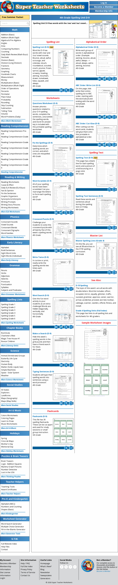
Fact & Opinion (7, 190)
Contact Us (25, 575)
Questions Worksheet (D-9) (45, 103)
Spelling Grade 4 (8, 313)
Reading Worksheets (10, 182)
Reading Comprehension (12, 172)
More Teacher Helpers (11, 493)
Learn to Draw (7, 421)
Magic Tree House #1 (10, 338)
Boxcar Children (8, 341)
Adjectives (5, 276)
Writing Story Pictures (10, 204)
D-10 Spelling (82, 285)
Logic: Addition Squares (11, 464)
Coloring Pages (7, 418)
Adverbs (4, 278)
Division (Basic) (7, 60)
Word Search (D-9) (41, 295)
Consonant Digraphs (10, 230)
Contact (4, 549)
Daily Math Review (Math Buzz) (14, 54)
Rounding (5, 102)
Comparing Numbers (10, 49)
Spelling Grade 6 (8, 318)
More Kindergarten (9, 513)
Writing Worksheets (10, 207)
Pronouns (5, 281)
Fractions (5, 66)
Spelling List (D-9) (41, 47)
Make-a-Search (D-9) (42, 333)
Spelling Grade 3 (8, 310)
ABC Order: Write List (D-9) (88, 85)
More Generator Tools (10, 533)
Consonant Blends (9, 227)
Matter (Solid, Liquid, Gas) (12, 367)
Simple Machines (8, 370)
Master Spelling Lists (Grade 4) (90, 240)
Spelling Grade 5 (8, 315)
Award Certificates (9, 489)
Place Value (6, 97)
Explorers (5, 392)
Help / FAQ (25, 563)
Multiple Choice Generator (12, 526)
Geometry (5, 68)
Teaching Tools (8, 486)
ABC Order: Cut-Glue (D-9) (87, 123)
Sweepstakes (46, 575)
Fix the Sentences (8, 193)
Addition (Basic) (7, 34)
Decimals (5, 57)
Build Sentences (8, 250)
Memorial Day (7, 446)
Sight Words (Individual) (11, 256)
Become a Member (8, 563)
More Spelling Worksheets (12, 322)
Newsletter (45, 572)
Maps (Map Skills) (8, 401)
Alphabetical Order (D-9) (87, 47)
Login (2, 578)
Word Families (7, 233)
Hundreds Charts (8, 74)
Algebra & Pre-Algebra (11, 40)
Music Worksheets (9, 424)
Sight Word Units (8, 253)
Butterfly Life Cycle (9, 358)
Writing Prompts (8, 202)
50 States (5, 390)
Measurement (7, 77)
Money (4, 80)
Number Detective (9, 469)
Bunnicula (5, 333)
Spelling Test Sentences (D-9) (89, 196)
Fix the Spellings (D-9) (43, 143)
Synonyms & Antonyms (11, 199)
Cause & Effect (7, 185)
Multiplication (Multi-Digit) (12, 85)
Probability (6, 99)
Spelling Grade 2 (8, 307)
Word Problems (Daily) (11, 116)
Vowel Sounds (7, 224)
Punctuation (6, 284)
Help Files (5, 546)
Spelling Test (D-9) (84, 157)
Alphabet (5, 247)
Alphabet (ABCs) (8, 504)
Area (3, 46)
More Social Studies (9, 405)
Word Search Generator (11, 524)
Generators (45, 578)
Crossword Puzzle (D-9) (43, 219)
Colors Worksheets (9, 415)
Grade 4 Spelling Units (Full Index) (91, 310)
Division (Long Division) (11, 63)
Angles (4, 43)
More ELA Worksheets (10, 211)
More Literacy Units (9, 345)
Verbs (3, 273)
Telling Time (6, 111)
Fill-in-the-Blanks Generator (13, 529)
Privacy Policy (26, 569)
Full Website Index (9, 544)
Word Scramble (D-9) (42, 181)
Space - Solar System (10, 372)
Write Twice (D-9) (41, 257)
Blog (42, 569)
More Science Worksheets (12, 379)
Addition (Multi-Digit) (10, 37)
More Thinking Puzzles (11, 476)
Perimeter (5, 94)
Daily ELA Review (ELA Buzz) (13, 187)
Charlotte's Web (8, 335)
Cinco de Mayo (7, 441)
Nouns (4, 270)
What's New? (46, 566)
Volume (4, 114)
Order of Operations (10, 88)
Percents (5, 91)
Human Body (6, 364)
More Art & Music (8, 428)
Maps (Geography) (9, 398)
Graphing (5, 71)
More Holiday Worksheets (12, 451)
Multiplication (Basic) (10, 82)
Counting (5, 51)
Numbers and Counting (11, 506)
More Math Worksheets (11, 121)
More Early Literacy (9, 260)
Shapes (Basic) (7, 509)
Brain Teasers (7, 461)
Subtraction (6, 108)
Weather (5, 375)
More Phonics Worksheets (12, 237)
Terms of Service (28, 572)
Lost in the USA (7, 472)
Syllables (5, 287)
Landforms (6, 395)
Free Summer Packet (12, 17)
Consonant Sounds (9, 222)
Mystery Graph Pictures (11, 466)
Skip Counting (7, 105)
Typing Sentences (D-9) (43, 371)
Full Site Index (26, 566)
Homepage (45, 563)
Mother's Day (7, 444)
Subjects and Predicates (11, 290)
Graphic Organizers (9, 196)
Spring (4, 438)
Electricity (5, 361)
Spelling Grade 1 (8, 304)
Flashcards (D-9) (40, 416)
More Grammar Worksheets (13, 294)
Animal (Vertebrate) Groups (13, 355)
